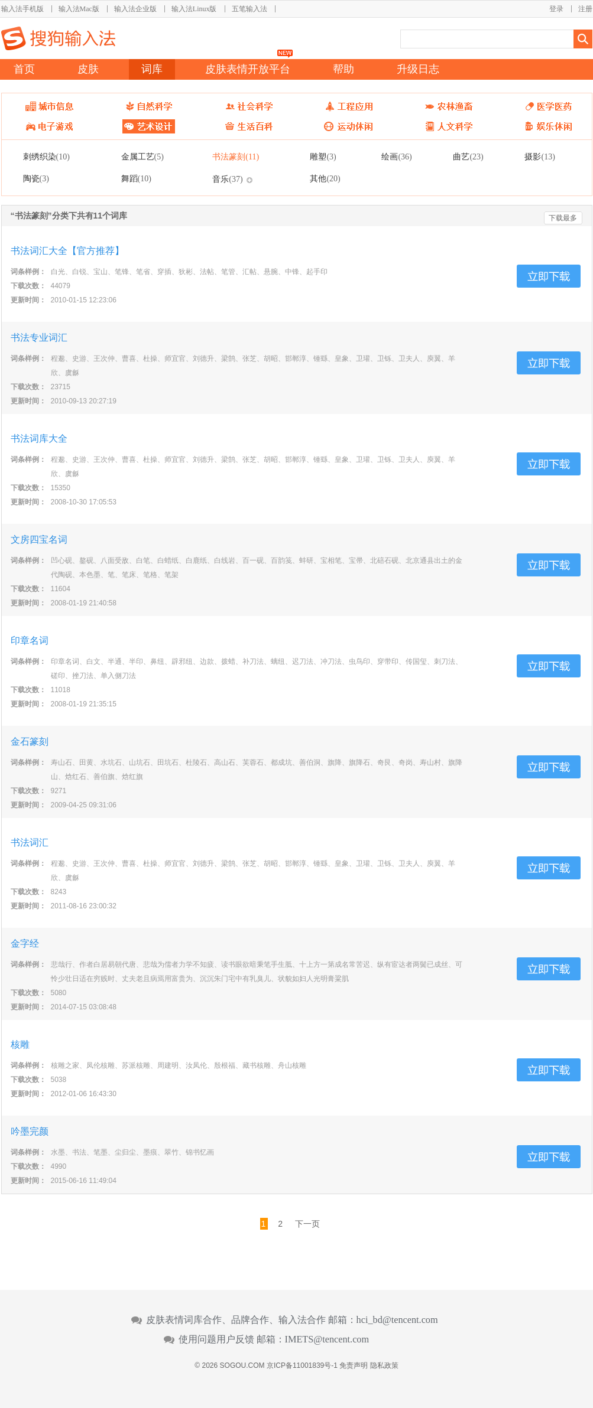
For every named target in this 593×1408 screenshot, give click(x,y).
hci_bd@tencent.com (397, 1320)
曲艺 (468, 156)
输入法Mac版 (79, 9)
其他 (325, 178)
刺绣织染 (46, 156)
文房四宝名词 (39, 539)
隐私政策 (384, 1365)
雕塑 (323, 156)
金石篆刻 (29, 741)
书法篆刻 (235, 156)
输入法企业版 (135, 9)
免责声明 (353, 1365)
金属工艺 (142, 156)
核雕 (20, 1044)
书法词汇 (29, 842)
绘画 (396, 156)
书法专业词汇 (39, 338)
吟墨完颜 (29, 1131)
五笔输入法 (249, 9)
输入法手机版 (22, 9)
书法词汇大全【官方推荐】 (67, 251)
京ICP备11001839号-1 (302, 1365)
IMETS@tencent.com (327, 1339)
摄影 (539, 156)
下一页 (307, 1223)
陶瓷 (36, 178)
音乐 (227, 179)
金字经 (25, 943)
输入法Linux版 (194, 9)
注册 (585, 9)
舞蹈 (136, 178)
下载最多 (563, 218)
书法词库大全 (39, 439)
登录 (556, 9)
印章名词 (29, 640)
